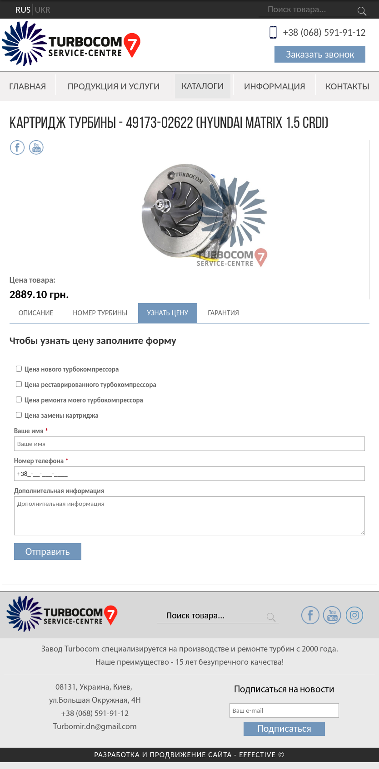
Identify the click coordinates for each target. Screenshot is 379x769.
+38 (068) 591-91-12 (324, 32)
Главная (27, 86)
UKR (42, 9)
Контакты (347, 86)
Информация (274, 86)
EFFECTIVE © (262, 754)
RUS (22, 9)
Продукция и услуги (114, 86)
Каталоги (203, 86)
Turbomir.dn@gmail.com (95, 727)
